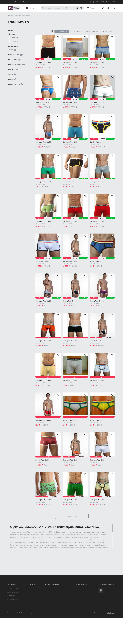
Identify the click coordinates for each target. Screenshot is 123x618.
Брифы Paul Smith (42, 102)
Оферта (65, 575)
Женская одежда (13, 585)
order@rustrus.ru (43, 582)
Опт (23, 575)
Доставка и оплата (29, 2)
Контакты (41, 2)
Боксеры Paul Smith (43, 63)
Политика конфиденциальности (74, 585)
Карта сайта (26, 599)
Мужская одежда (13, 578)
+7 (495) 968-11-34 (94, 2)
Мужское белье (12, 575)
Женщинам (16, 41)
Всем (13, 34)
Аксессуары (11, 582)
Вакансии (25, 596)
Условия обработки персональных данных (78, 589)
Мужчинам (15, 38)
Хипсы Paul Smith (97, 102)
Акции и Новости (14, 2)
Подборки (26, 585)
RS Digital (110, 613)
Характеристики (28, 582)
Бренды (25, 578)
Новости (25, 592)
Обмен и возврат (69, 582)
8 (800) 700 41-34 (106, 2)
